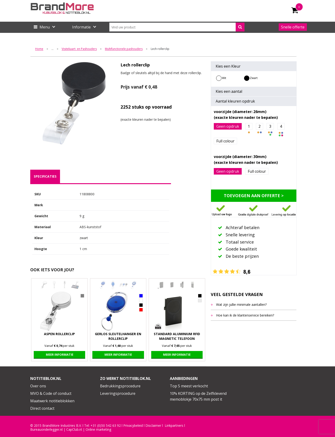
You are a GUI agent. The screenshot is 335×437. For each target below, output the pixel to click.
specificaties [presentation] (45, 176)
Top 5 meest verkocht (189, 386)
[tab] (45, 176)
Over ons (38, 386)
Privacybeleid (133, 425)
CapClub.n (73, 429)
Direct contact (42, 408)
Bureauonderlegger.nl (46, 429)
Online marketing (98, 429)
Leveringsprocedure (117, 393)
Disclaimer (153, 425)
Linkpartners (174, 425)
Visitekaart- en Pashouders (79, 49)
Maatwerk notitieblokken (52, 400)
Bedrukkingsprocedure (120, 386)
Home (39, 49)
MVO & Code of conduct (50, 393)
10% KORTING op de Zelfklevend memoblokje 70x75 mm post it (198, 396)
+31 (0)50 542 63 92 (105, 425)
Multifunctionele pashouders (124, 49)
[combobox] (177, 27)
